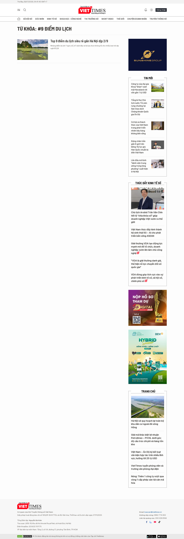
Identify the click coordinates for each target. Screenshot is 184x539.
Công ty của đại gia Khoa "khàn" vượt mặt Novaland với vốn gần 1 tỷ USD (140, 88)
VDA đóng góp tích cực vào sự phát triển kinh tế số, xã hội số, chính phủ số (147, 277)
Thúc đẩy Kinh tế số (148, 183)
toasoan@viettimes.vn (153, 512)
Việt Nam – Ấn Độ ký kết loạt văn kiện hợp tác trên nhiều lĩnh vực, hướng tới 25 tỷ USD (147, 455)
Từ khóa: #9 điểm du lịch (44, 28)
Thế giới (120, 19)
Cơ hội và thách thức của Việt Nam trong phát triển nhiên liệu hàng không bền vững (139, 128)
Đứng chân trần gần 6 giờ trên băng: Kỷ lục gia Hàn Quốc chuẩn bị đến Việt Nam (139, 147)
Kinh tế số (52, 19)
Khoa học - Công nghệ (70, 19)
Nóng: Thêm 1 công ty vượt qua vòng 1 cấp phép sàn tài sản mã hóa (147, 479)
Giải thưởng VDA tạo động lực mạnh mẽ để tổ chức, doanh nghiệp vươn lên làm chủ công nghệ (146, 248)
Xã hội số (27, 19)
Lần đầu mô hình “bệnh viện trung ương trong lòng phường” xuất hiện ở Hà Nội (139, 166)
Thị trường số (91, 19)
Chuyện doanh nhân (137, 19)
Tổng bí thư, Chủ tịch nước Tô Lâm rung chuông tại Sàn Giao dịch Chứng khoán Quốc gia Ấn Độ (140, 107)
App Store (151, 536)
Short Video (107, 19)
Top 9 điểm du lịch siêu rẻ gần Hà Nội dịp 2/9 (79, 41)
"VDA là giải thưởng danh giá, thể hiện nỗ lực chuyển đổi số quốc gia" (146, 263)
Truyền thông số (158, 19)
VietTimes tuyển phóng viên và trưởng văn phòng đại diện (147, 467)
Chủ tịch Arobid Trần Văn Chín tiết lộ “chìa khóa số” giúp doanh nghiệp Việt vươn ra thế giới (147, 217)
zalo (151, 522)
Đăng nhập (161, 10)
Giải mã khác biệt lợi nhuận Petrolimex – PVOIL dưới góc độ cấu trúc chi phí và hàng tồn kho (147, 439)
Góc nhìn (39, 19)
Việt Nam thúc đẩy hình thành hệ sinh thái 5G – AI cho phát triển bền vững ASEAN (146, 232)
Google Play (162, 536)
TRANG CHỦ (148, 391)
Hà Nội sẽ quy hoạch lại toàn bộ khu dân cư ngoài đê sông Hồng (147, 424)
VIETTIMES (92, 10)
